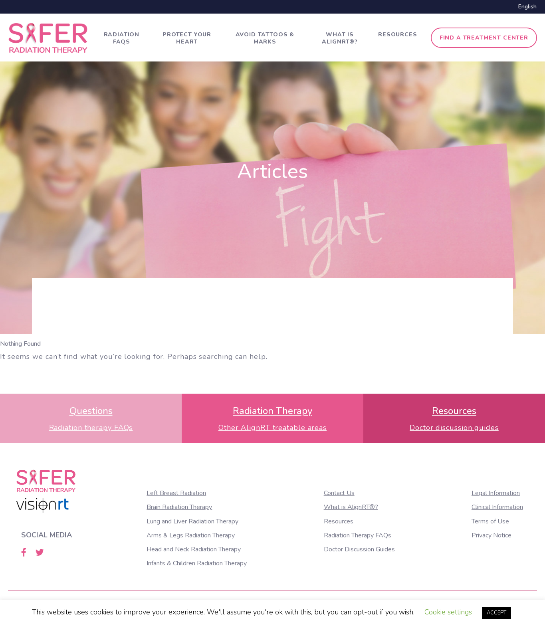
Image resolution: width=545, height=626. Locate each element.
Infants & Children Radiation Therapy (197, 563)
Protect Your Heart (187, 38)
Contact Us (339, 493)
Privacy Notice (491, 535)
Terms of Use (490, 521)
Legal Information (496, 493)
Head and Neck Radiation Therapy (194, 549)
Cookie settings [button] (448, 612)
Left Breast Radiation (176, 493)
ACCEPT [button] (496, 612)
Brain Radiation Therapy (179, 507)
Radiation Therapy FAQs (357, 535)
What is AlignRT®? (340, 38)
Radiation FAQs (122, 38)
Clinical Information (497, 507)
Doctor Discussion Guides (359, 549)
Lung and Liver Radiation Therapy (192, 521)
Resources (397, 34)
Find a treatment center (484, 38)
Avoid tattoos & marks (265, 38)
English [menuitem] (527, 6)
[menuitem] (525, 7)
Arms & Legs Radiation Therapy (191, 535)
